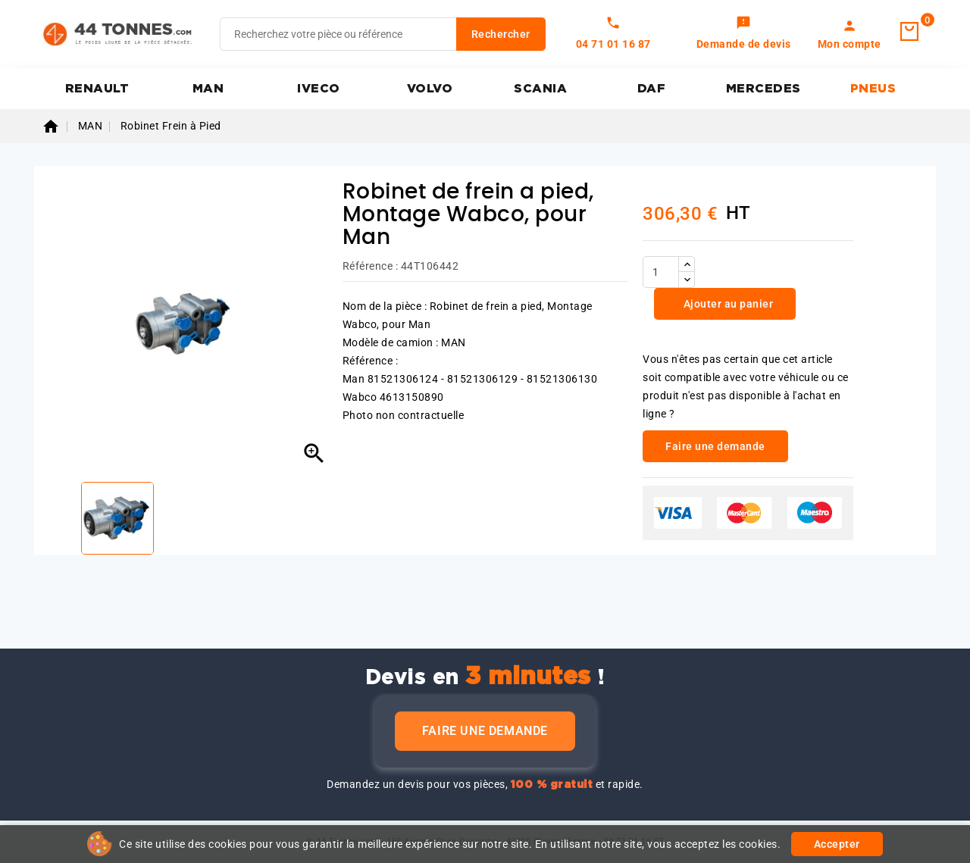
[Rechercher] (383, 34)
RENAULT (97, 89)
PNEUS (873, 89)
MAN (208, 89)
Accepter (837, 844)
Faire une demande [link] (715, 446)
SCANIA (540, 89)
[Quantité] (661, 272)
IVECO (318, 89)
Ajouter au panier (727, 304)
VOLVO (430, 89)
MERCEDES (763, 89)
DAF (651, 89)
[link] (743, 34)
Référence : (371, 266)
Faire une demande (485, 731)
